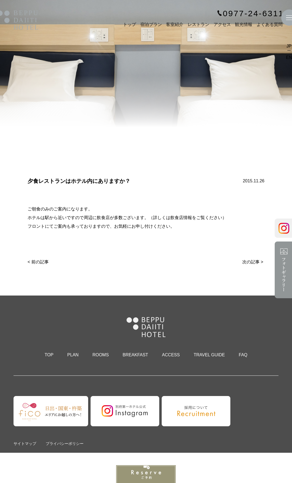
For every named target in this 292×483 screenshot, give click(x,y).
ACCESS (171, 355)
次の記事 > (252, 262)
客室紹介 (174, 24)
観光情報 (243, 24)
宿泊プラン (151, 24)
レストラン (198, 24)
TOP (49, 355)
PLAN (73, 355)
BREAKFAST (135, 355)
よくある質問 (270, 24)
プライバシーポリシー (65, 443)
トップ (129, 24)
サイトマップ (25, 443)
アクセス (222, 24)
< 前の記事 (38, 262)
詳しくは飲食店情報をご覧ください (187, 217)
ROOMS (100, 355)
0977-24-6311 (253, 13)
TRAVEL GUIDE (209, 355)
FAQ (243, 355)
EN (289, 57)
